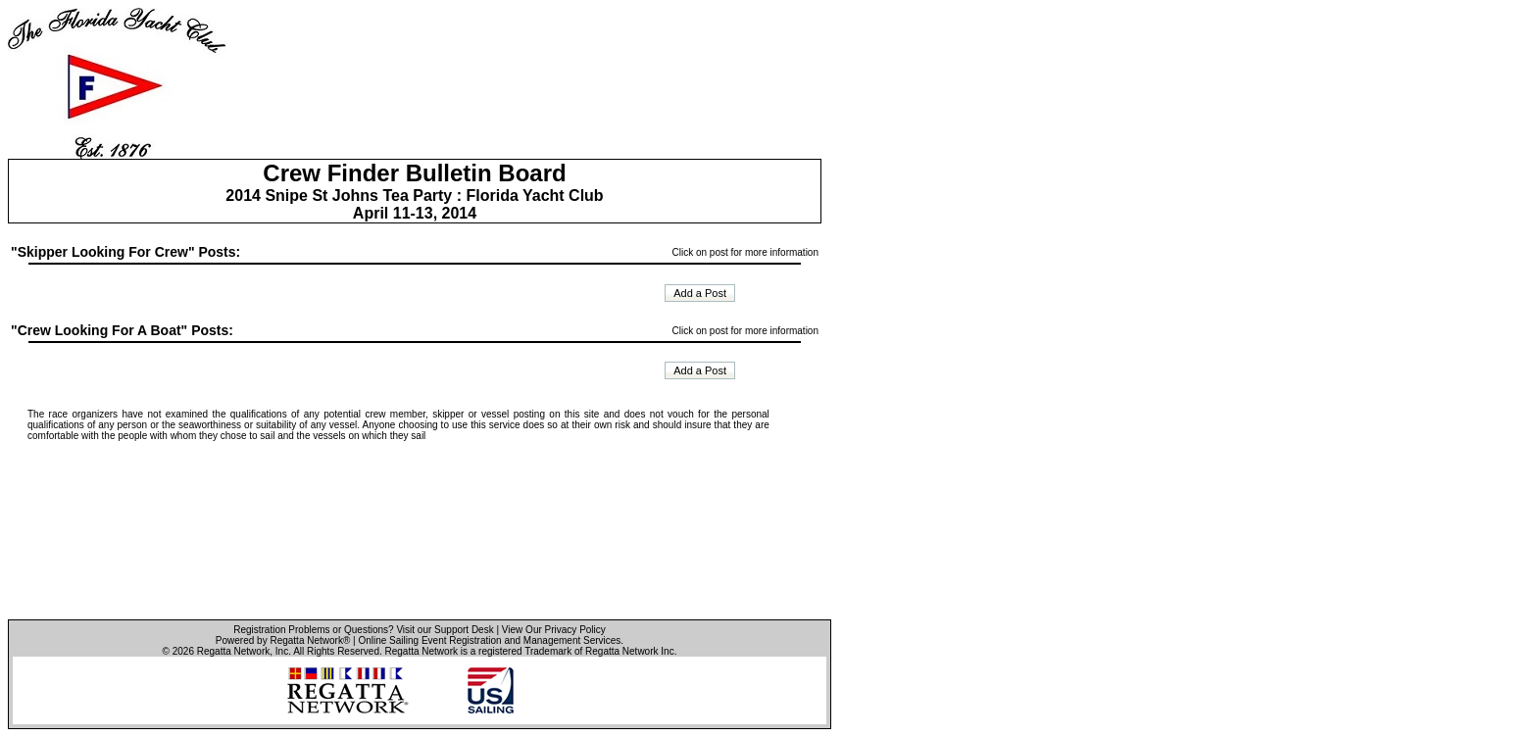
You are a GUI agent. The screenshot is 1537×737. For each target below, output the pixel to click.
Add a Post (699, 293)
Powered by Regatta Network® (283, 640)
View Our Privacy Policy (554, 629)
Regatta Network (233, 651)
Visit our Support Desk (444, 629)
